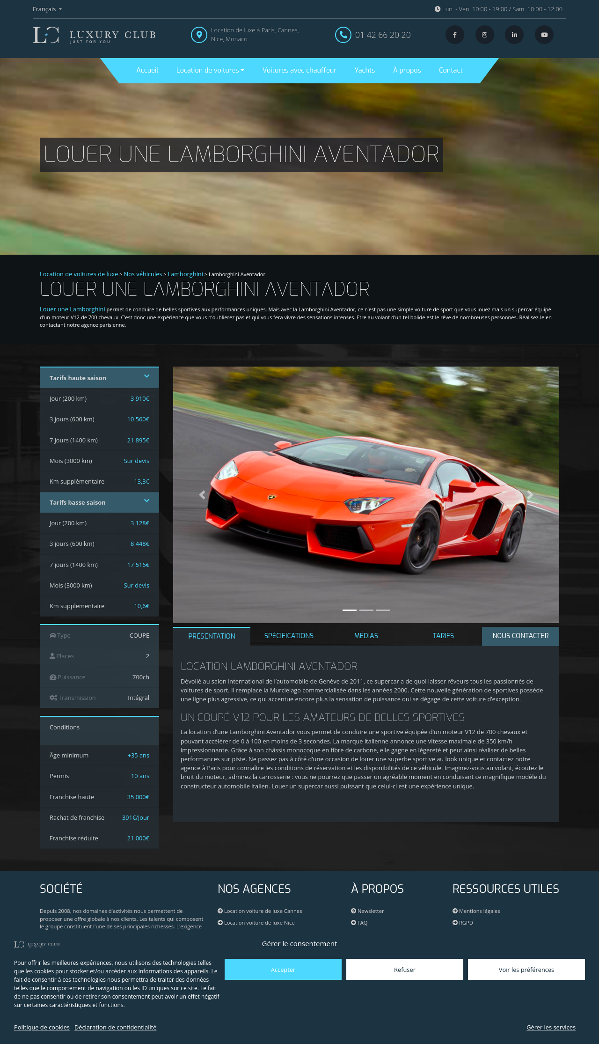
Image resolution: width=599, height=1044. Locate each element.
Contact (450, 70)
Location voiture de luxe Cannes (260, 910)
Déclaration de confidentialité (115, 1027)
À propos (407, 70)
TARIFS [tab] (443, 636)
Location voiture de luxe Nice (256, 922)
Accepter (283, 969)
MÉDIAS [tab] (366, 636)
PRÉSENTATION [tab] (211, 636)
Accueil (147, 70)
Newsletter (367, 910)
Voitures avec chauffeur (299, 70)
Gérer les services (551, 1027)
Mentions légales (476, 910)
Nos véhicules (143, 274)
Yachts (365, 70)
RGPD (463, 922)
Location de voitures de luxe (79, 274)
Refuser (405, 969)
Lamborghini (185, 274)
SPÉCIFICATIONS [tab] (289, 636)
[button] (202, 495)
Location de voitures (207, 70)
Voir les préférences (526, 969)
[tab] (520, 637)
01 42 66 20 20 (383, 34)
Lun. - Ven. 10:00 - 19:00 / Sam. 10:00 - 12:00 (498, 9)
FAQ (359, 922)
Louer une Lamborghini (72, 309)
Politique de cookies (42, 1027)
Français (45, 9)
